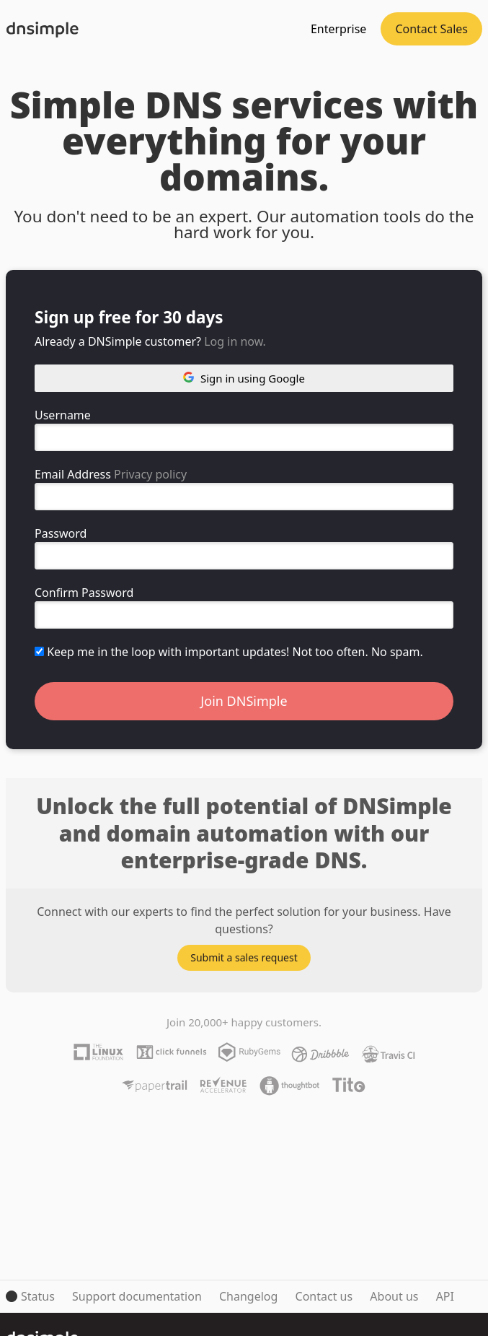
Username (63, 415)
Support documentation (137, 1296)
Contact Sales (431, 29)
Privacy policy (150, 474)
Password (60, 533)
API (445, 1296)
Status (38, 1296)
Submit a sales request (244, 957)
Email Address (73, 474)
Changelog (248, 1296)
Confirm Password (84, 593)
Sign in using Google (244, 378)
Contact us (324, 1296)
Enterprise (338, 29)
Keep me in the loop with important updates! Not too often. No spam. (229, 652)
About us (394, 1296)
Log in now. (235, 341)
